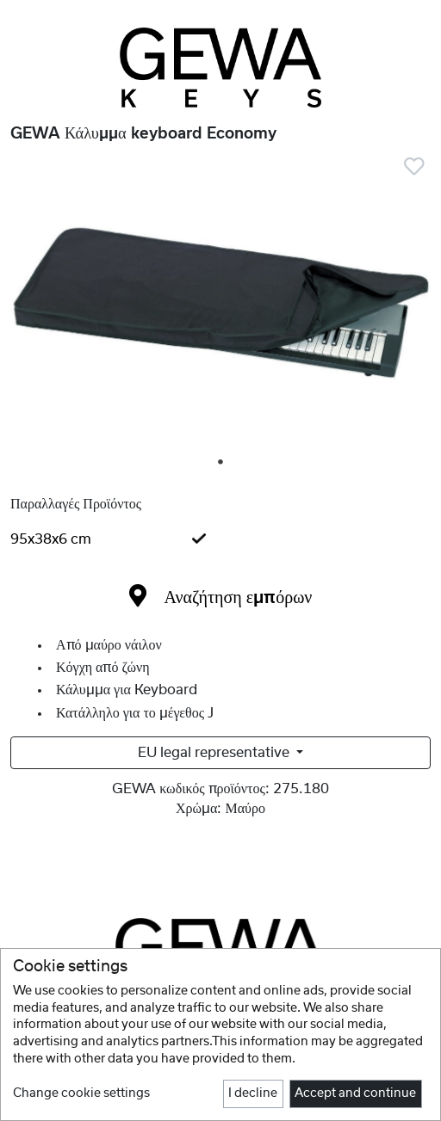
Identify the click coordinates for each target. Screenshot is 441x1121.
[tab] (220, 539)
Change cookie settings (81, 1093)
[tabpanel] (220, 307)
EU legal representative (215, 753)
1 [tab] (221, 463)
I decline (252, 1093)
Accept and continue (355, 1093)
